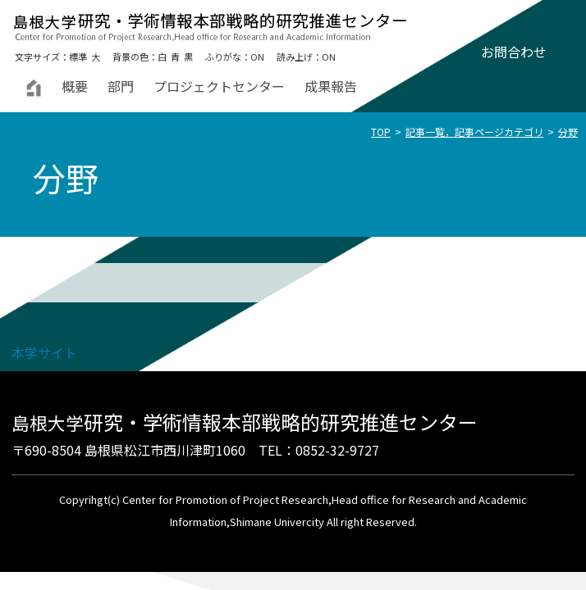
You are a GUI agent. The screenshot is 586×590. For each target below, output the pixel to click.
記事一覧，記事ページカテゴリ (474, 131)
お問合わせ (514, 51)
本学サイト (44, 352)
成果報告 (330, 86)
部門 (121, 86)
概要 (75, 86)
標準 (78, 56)
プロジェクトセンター (219, 86)
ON (257, 56)
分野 (568, 131)
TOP (381, 131)
